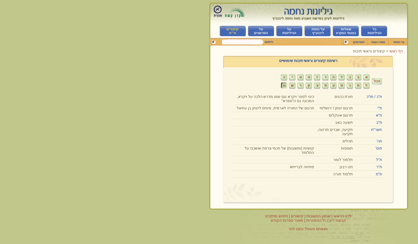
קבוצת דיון (238, 220)
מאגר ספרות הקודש (187, 220)
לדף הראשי (243, 216)
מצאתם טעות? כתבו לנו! (209, 229)
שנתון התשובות (219, 216)
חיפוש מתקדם (177, 216)
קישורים (197, 216)
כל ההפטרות (217, 220)
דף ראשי (296, 51)
